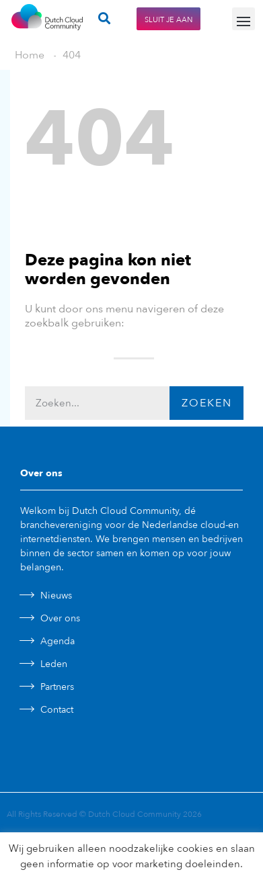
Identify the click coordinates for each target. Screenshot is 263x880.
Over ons (60, 618)
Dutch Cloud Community (134, 814)
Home (29, 55)
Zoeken (207, 403)
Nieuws (56, 595)
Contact (56, 709)
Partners (57, 686)
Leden (53, 664)
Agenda (57, 641)
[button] (243, 18)
